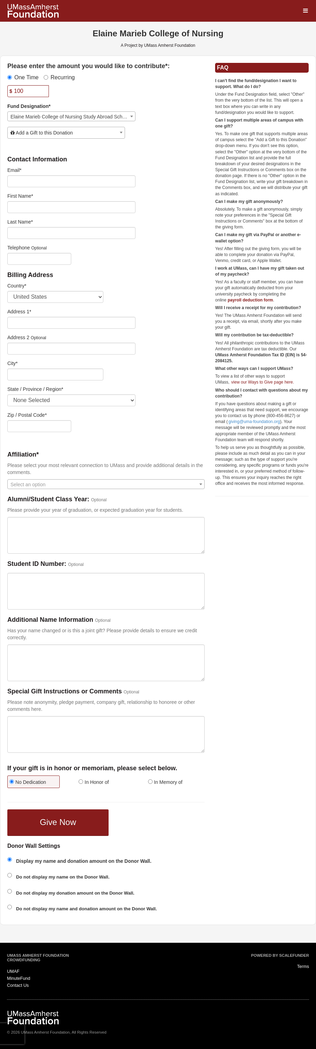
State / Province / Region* (35, 389)
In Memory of (165, 782)
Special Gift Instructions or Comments (64, 691)
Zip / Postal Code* (27, 415)
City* (12, 363)
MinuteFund (18, 978)
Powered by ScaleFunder (280, 955)
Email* (14, 170)
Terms (303, 966)
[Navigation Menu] (305, 11)
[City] (55, 374)
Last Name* (20, 222)
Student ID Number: (36, 564)
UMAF (13, 971)
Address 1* (19, 311)
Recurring (59, 77)
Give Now (58, 822)
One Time (22, 77)
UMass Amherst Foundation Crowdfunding (38, 957)
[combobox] (71, 116)
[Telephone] (39, 259)
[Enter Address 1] (71, 323)
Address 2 (18, 337)
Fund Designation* (29, 106)
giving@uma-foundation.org (254, 421)
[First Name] (71, 207)
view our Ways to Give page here (262, 382)
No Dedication (27, 782)
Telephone (18, 247)
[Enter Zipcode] (39, 426)
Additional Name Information (50, 620)
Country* (16, 286)
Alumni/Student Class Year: (48, 499)
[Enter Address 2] (71, 349)
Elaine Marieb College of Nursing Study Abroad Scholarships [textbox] (72, 116)
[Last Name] (71, 233)
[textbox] (66, 132)
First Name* (20, 196)
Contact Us (18, 985)
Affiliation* (23, 454)
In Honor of (94, 782)
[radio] (36, 782)
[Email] (71, 181)
